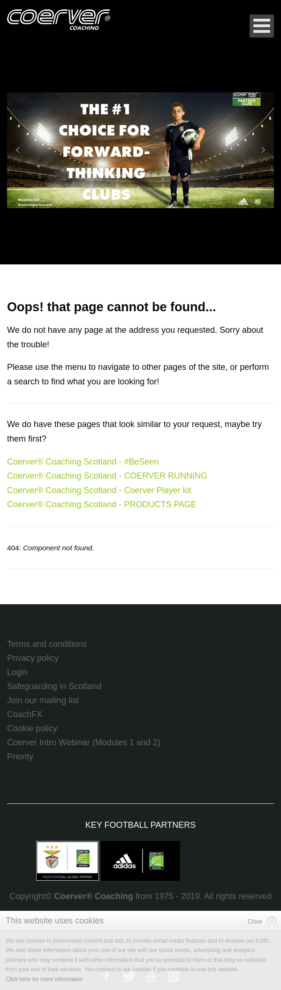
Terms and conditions (47, 644)
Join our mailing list (43, 700)
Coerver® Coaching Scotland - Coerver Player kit (99, 490)
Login (17, 672)
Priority (20, 756)
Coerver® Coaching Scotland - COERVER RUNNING (107, 475)
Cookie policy (32, 728)
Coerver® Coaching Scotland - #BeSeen (83, 461)
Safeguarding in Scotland (54, 686)
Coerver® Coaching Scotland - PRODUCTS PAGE (102, 504)
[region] (140, 150)
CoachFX (24, 714)
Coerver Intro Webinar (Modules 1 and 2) (83, 742)
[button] (140, 150)
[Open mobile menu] (262, 26)
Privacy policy (33, 658)
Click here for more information (44, 979)
